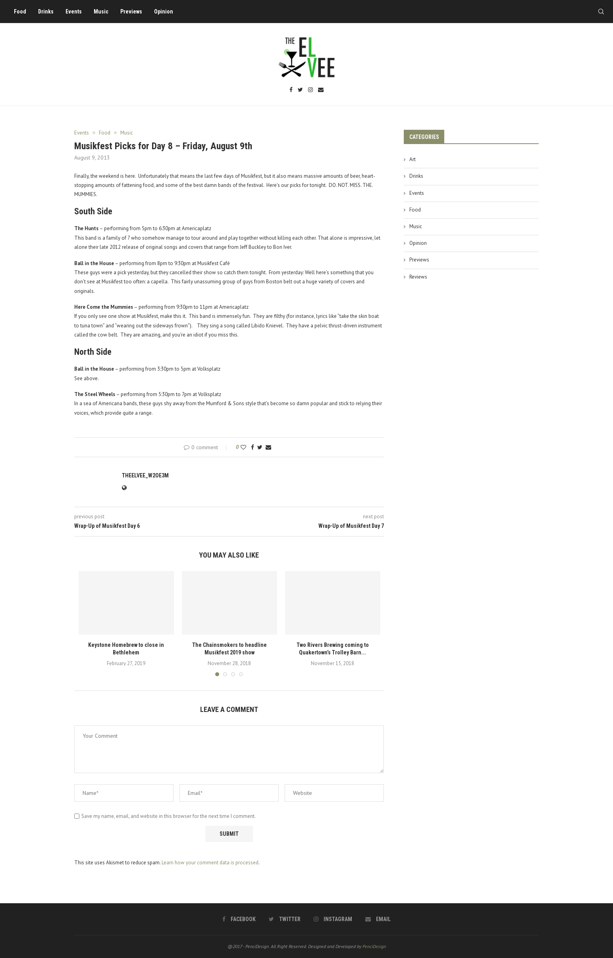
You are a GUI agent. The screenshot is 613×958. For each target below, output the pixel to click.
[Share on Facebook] (252, 447)
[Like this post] (243, 447)
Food (20, 11)
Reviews (418, 276)
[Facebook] (291, 90)
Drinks (46, 11)
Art (412, 159)
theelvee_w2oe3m (145, 475)
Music (101, 11)
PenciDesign (374, 946)
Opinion (163, 11)
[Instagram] (310, 90)
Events (74, 11)
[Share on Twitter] (259, 447)
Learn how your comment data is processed (210, 862)
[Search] (601, 11)
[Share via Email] (268, 447)
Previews (131, 11)
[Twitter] (300, 90)
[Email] (321, 90)
